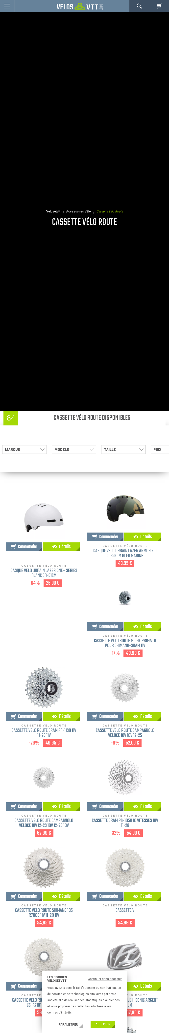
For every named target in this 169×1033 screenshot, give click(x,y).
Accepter (103, 1024)
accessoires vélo (78, 211)
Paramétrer (68, 1024)
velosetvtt (53, 211)
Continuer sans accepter (105, 979)
